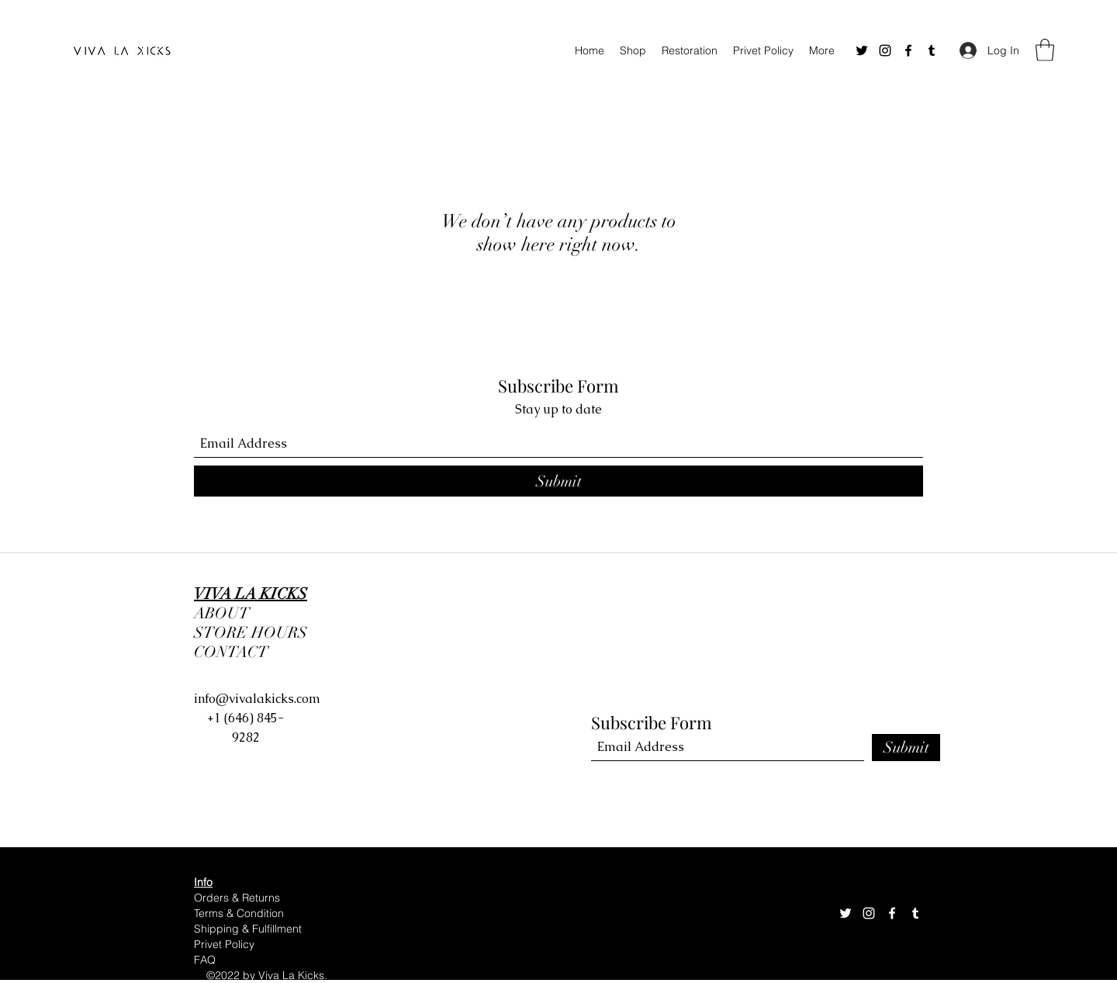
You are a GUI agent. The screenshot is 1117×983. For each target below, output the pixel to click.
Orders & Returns (237, 898)
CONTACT (231, 652)
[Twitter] (862, 50)
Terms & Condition (240, 913)
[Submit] (558, 481)
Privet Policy (224, 944)
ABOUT (222, 613)
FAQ (205, 960)
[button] (1045, 50)
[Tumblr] (931, 50)
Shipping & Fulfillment (249, 929)
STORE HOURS (254, 632)
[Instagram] (885, 50)
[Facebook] (908, 50)
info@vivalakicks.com (257, 699)
